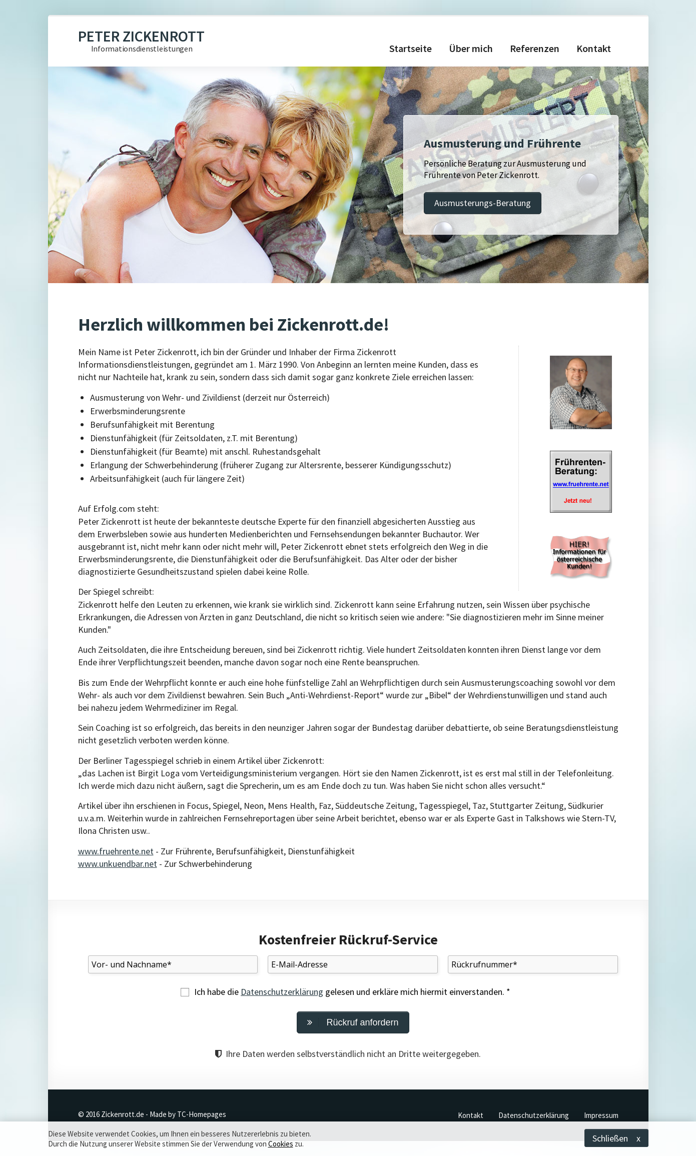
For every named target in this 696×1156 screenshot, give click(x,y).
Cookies (280, 1143)
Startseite (410, 48)
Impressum (601, 1115)
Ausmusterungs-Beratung (482, 203)
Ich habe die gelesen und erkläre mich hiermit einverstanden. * (352, 991)
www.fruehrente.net (116, 851)
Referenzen (534, 48)
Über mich (471, 48)
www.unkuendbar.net (117, 863)
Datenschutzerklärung (282, 991)
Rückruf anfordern (352, 1022)
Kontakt (593, 48)
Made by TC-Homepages (188, 1114)
